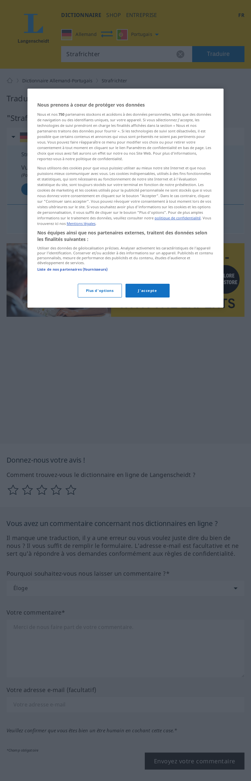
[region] (125, 198)
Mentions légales (81, 223)
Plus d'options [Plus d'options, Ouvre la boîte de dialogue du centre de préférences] (100, 290)
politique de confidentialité (178, 217)
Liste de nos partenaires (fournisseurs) (72, 269)
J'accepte (147, 290)
